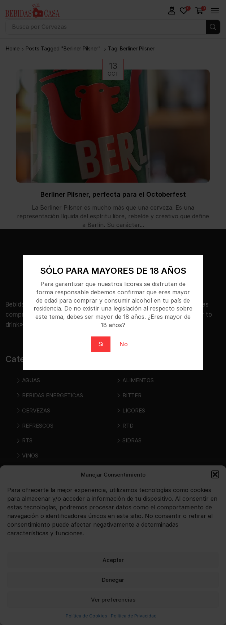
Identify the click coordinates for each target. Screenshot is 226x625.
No (123, 344)
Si (100, 344)
